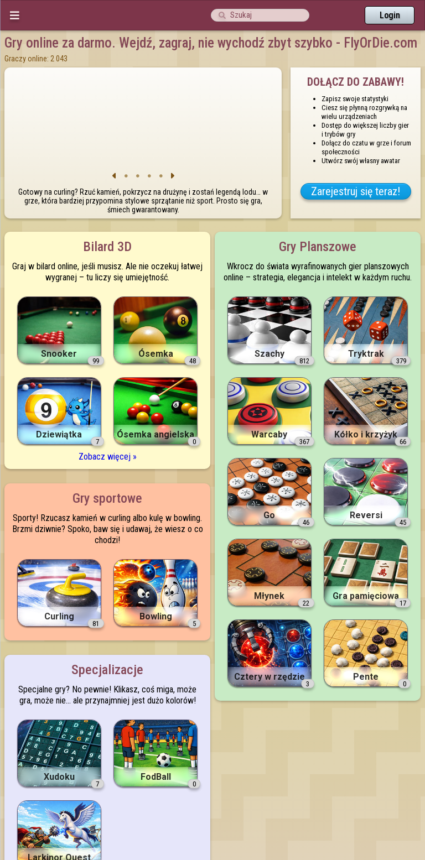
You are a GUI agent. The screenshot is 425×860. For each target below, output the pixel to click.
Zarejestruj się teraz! (355, 191)
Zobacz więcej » (108, 456)
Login (390, 15)
